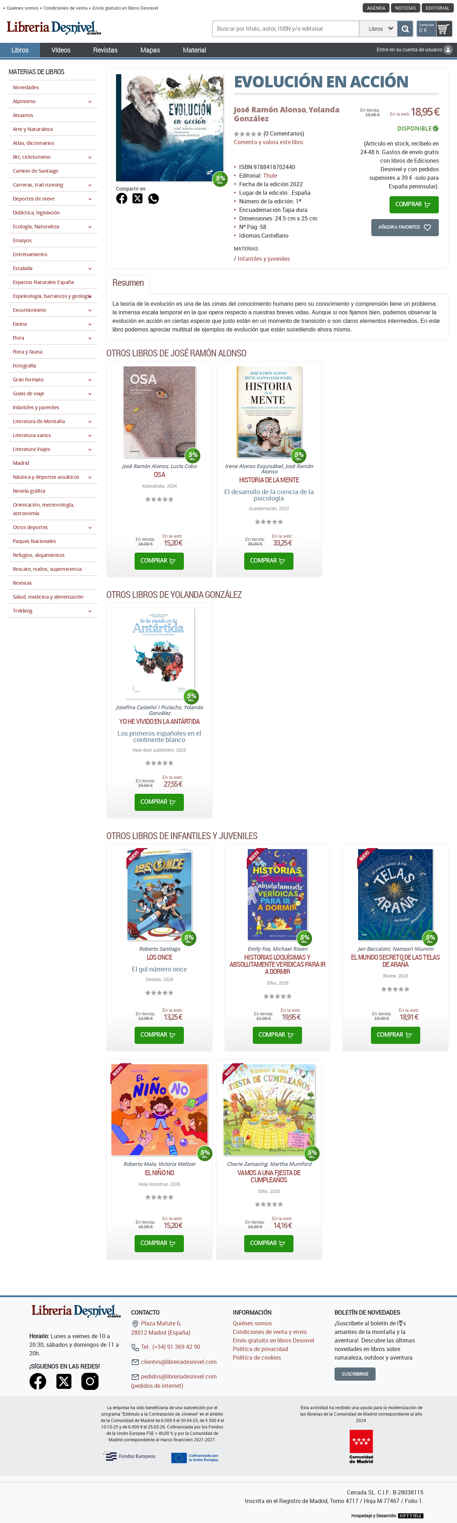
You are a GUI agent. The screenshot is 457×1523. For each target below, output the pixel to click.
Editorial (438, 8)
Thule (270, 175)
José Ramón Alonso (270, 109)
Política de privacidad (260, 1349)
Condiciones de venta (65, 8)
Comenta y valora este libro (268, 142)
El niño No (159, 1172)
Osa (159, 474)
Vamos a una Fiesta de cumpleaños (268, 1176)
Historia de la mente (269, 479)
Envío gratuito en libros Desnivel (125, 8)
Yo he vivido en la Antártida (159, 721)
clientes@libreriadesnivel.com (174, 1362)
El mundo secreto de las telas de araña (395, 961)
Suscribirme (355, 1374)
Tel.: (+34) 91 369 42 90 (165, 1347)
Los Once (159, 957)
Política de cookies (257, 1357)
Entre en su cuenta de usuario (415, 49)
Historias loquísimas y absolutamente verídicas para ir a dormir (277, 964)
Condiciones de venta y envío (270, 1332)
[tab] (128, 284)
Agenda (376, 8)
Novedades (26, 87)
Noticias (405, 8)
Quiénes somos (23, 8)
